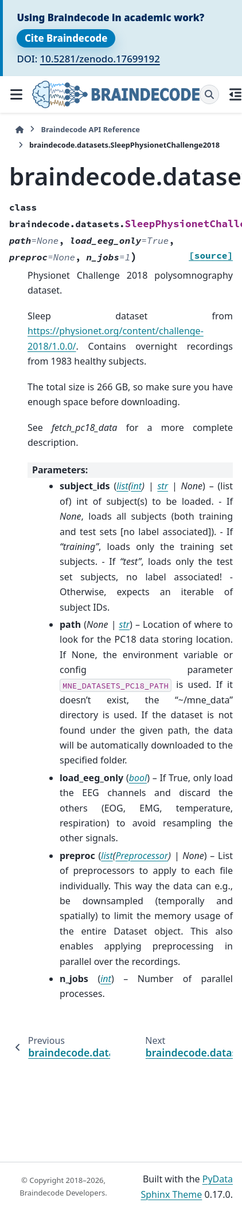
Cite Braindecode (66, 38)
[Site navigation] (16, 94)
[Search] (209, 94)
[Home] (19, 130)
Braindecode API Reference (90, 129)
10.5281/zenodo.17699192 (100, 58)
